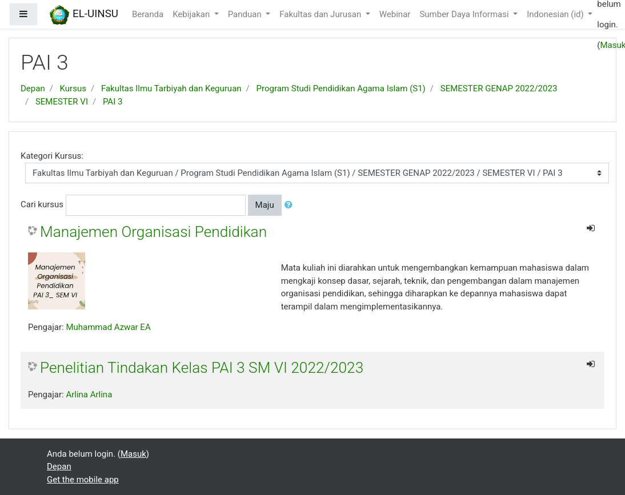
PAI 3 (112, 101)
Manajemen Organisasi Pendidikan (153, 231)
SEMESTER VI (61, 101)
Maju (264, 205)
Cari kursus (42, 204)
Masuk (133, 454)
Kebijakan (192, 14)
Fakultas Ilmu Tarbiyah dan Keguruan (171, 88)
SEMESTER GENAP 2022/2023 (499, 88)
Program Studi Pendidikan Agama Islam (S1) (341, 88)
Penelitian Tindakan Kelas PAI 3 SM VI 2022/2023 (201, 367)
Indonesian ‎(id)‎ (556, 14)
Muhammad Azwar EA (108, 327)
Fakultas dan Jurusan (321, 14)
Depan (33, 88)
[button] (290, 205)
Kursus (73, 88)
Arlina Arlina (89, 394)
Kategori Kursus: (52, 156)
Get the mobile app (83, 479)
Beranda (147, 14)
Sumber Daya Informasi (465, 14)
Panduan (246, 14)
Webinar (395, 14)
